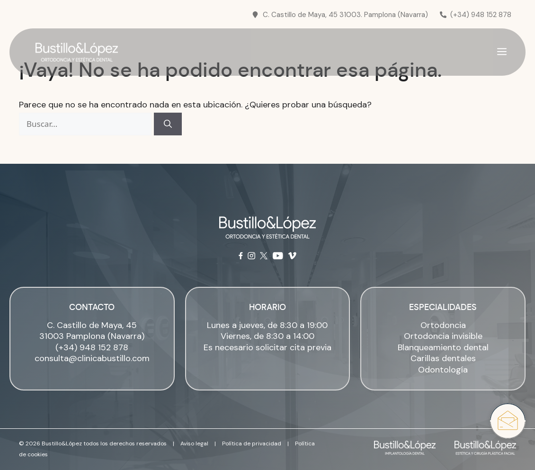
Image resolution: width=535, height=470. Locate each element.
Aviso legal (194, 443)
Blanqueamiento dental (443, 347)
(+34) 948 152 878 (91, 347)
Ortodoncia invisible (443, 336)
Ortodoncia (443, 325)
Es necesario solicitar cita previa (267, 347)
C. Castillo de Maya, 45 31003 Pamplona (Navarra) (91, 330)
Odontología (443, 369)
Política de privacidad (251, 443)
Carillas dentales (443, 358)
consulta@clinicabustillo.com (92, 358)
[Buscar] (168, 124)
